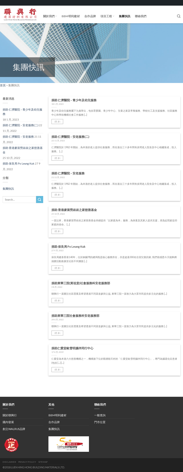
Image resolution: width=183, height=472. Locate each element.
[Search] (178, 16)
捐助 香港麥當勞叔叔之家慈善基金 (23, 150)
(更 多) (57, 121)
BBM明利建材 (71, 16)
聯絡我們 (140, 16)
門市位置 (100, 422)
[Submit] (39, 199)
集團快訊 (124, 16)
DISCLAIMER (9, 462)
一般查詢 (100, 415)
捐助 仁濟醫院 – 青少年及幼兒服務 (22, 112)
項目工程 (107, 16)
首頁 (3, 85)
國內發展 (8, 422)
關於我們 (50, 16)
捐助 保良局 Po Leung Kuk (18, 163)
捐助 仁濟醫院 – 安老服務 (18, 136)
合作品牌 (90, 16)
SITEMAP (43, 462)
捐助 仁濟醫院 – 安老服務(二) (20, 125)
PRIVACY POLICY (27, 462)
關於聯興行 (10, 415)
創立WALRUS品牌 (14, 429)
